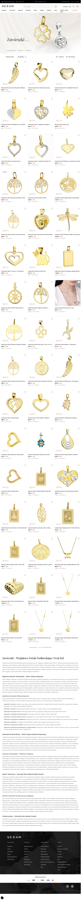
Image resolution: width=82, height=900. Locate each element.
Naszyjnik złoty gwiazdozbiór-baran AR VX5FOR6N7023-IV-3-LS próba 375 (39, 638)
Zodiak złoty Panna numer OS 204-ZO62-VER (14, 528)
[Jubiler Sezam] (8, 7)
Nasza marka (27, 851)
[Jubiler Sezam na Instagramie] (72, 886)
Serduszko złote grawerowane (10, 491)
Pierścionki (12, 10)
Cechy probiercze (45, 846)
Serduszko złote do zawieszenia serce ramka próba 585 (39, 87)
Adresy (9, 849)
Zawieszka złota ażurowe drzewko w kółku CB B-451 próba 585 (13, 344)
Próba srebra (44, 851)
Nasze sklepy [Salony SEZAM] (65, 1)
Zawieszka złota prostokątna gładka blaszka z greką (67, 271)
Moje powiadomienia (12, 856)
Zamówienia (10, 851)
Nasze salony (27, 864)
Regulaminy (60, 856)
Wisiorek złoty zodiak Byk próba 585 (38, 601)
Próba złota (43, 849)
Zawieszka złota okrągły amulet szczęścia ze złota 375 (41, 564)
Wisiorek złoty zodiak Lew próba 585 (11, 638)
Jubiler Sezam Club (28, 862)
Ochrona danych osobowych (64, 864)
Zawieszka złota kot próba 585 (36, 271)
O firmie (26, 856)
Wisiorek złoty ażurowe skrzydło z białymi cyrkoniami (13, 87)
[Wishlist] (73, 6)
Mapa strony (27, 859)
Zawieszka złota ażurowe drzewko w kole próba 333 (13, 197)
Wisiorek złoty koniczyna (62, 124)
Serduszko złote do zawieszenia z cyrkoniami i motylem (11, 161)
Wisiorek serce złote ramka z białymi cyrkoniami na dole (38, 418)
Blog (42, 867)
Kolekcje (49, 10)
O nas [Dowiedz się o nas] (72, 1)
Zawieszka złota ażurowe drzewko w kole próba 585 (13, 234)
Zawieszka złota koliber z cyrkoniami (65, 344)
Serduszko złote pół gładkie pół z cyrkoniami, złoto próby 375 (14, 124)
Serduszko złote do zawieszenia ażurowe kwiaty (66, 491)
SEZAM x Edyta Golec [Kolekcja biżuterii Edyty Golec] (64, 10)
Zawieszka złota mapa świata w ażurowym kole (67, 197)
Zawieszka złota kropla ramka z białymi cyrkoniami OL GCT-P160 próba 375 (66, 454)
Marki (35, 10)
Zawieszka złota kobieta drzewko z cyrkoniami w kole (38, 308)
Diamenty (28, 10)
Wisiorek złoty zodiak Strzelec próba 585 (12, 564)
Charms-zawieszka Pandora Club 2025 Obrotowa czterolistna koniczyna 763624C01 (41, 454)
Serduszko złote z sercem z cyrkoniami (12, 271)
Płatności (60, 851)
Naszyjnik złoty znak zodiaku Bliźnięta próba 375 (67, 564)
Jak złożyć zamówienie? (63, 849)
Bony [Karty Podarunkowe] (55, 10)
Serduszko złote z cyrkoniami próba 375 (39, 161)
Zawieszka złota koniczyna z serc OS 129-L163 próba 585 (40, 344)
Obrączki (20, 10)
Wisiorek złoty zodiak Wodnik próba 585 (39, 491)
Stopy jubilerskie (44, 854)
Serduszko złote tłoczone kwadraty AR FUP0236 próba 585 (12, 601)
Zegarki (42, 10)
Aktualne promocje (28, 846)
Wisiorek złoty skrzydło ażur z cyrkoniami (66, 381)
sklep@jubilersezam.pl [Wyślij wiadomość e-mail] (8, 1)
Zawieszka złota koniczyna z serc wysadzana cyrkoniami (64, 308)
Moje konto (9, 846)
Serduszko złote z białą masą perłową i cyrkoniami (66, 418)
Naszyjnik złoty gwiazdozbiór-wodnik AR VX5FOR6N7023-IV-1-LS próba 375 (66, 638)
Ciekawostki (43, 864)
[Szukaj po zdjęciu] (56, 6)
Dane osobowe (10, 859)
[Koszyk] (77, 6)
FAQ (58, 859)
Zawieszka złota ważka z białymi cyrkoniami (67, 234)
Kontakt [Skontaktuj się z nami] (77, 1)
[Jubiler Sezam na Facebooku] (67, 886)
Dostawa (59, 854)
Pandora (26, 854)
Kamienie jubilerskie (45, 856)
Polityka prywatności (62, 862)
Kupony (9, 854)
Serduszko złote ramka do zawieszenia (12, 454)
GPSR (59, 869)
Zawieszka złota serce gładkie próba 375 (66, 87)
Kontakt (26, 849)
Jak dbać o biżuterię (45, 859)
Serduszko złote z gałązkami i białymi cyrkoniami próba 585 (38, 124)
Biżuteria (4, 10)
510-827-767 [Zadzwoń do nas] (20, 1)
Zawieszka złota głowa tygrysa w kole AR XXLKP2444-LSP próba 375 (40, 381)
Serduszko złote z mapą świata (10, 418)
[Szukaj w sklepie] (40, 6)
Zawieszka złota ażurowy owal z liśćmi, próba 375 (39, 528)
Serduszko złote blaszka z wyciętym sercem (67, 161)
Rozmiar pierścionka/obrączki (47, 862)
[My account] (67, 6)
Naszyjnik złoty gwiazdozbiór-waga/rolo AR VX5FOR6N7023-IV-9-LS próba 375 (67, 601)
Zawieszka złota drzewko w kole (37, 197)
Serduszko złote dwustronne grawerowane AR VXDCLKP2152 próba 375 (40, 234)
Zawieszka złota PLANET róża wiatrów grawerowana (12, 308)
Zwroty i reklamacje (62, 867)
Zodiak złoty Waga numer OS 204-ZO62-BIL (67, 528)
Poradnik (60, 846)
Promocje (74, 10)
